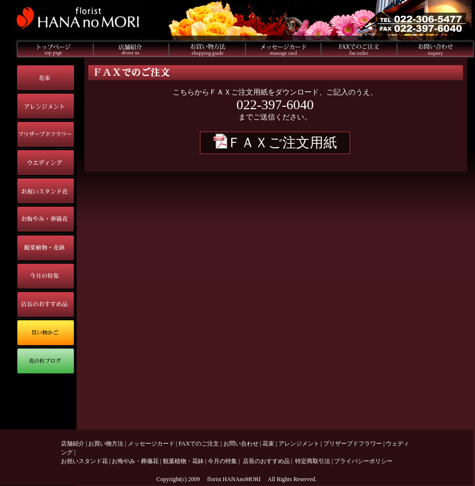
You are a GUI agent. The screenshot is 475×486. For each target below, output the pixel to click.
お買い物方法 (105, 443)
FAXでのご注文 (198, 443)
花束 (268, 443)
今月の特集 (222, 461)
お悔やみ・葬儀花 (135, 461)
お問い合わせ (240, 443)
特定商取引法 (312, 461)
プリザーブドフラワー (352, 443)
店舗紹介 (72, 443)
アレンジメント (298, 443)
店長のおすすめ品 (266, 461)
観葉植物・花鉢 (183, 461)
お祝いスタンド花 (84, 461)
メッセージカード (151, 443)
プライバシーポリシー (363, 461)
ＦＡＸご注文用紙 (275, 142)
